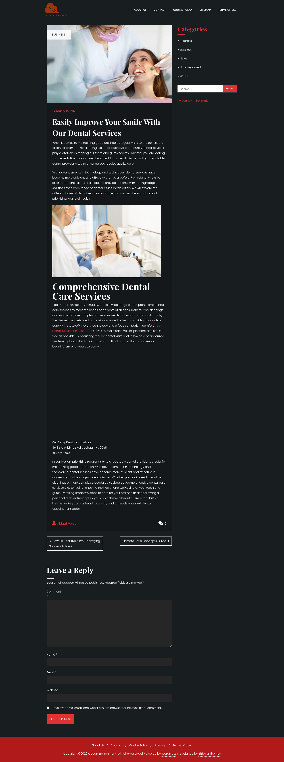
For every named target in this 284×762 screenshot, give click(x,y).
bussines (186, 50)
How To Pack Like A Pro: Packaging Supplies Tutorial (74, 543)
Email (51, 672)
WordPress (169, 753)
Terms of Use (182, 745)
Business (186, 41)
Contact (117, 745)
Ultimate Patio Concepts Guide (144, 541)
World (184, 76)
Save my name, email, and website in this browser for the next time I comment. (107, 708)
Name (52, 655)
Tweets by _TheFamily (193, 101)
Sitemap (160, 745)
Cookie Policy (138, 745)
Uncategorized (190, 67)
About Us (97, 745)
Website (52, 690)
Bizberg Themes (210, 753)
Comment (54, 594)
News (183, 58)
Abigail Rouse (64, 523)
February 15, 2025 (64, 111)
